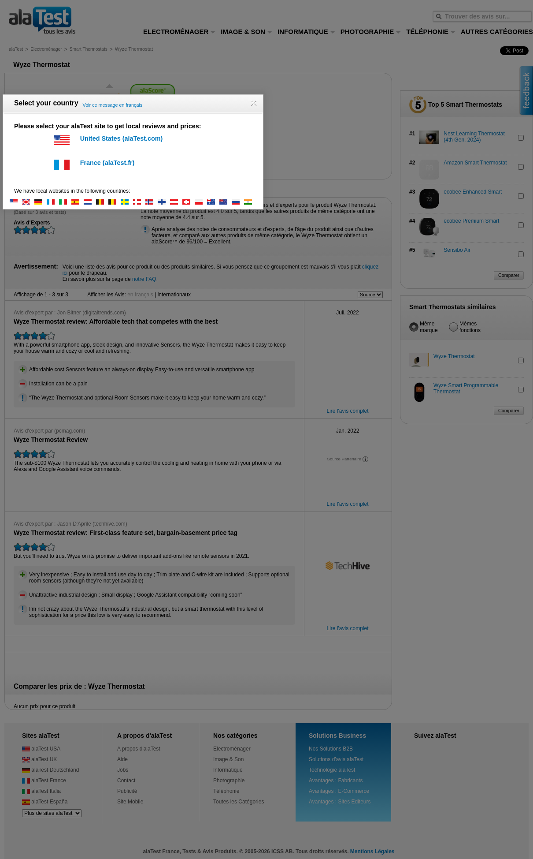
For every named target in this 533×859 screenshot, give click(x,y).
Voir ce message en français (113, 105)
